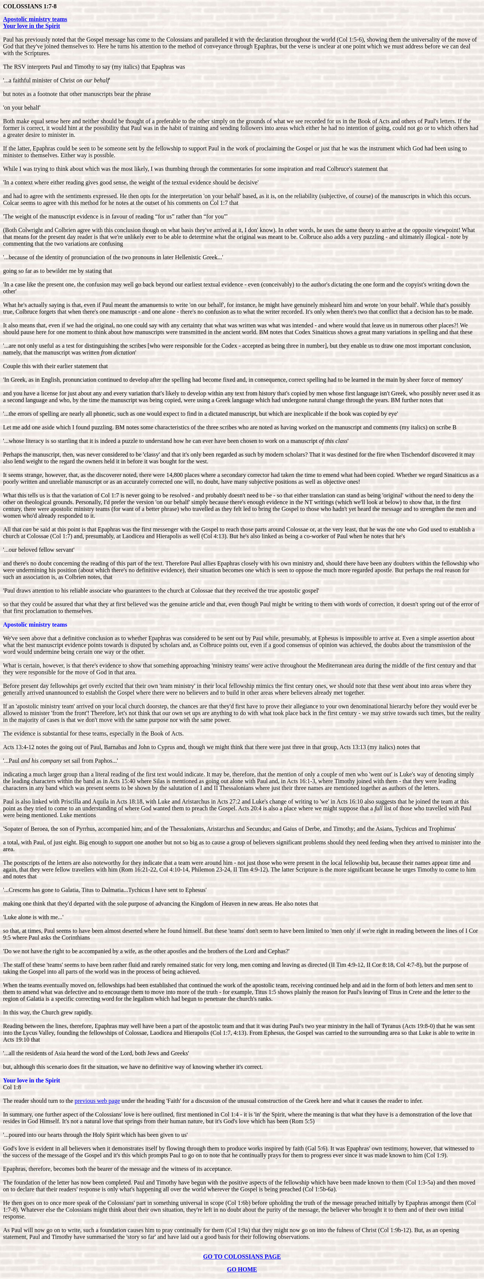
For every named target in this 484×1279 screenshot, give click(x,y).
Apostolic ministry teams (35, 19)
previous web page (97, 1101)
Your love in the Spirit (31, 26)
